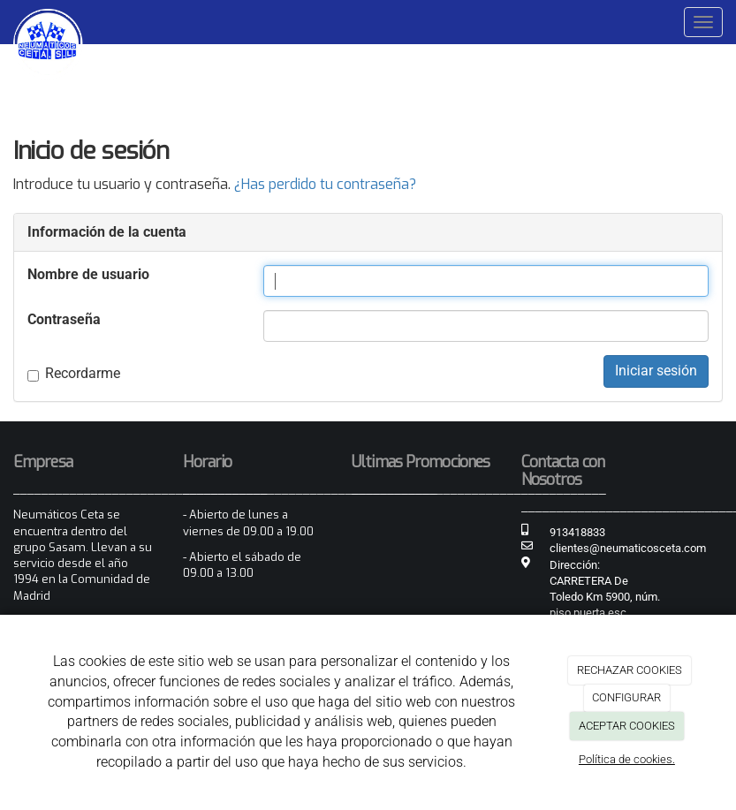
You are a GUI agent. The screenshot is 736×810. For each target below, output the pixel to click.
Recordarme (73, 373)
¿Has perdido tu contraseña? (325, 184)
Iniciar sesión (656, 370)
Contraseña (64, 319)
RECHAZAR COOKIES (629, 670)
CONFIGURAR (626, 697)
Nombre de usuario (88, 274)
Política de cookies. (627, 759)
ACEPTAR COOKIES (627, 725)
